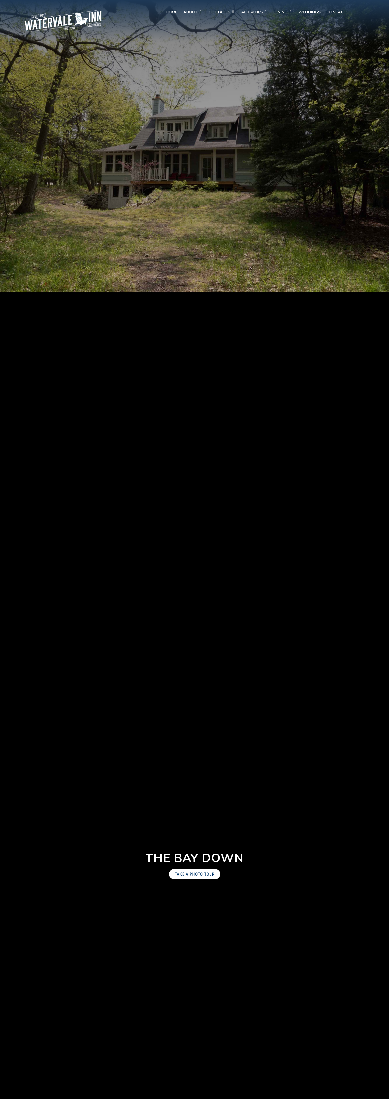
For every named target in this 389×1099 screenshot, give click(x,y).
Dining (281, 11)
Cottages (219, 11)
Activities (252, 11)
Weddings (309, 11)
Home (171, 11)
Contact (336, 11)
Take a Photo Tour (195, 874)
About (190, 11)
